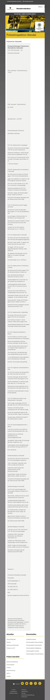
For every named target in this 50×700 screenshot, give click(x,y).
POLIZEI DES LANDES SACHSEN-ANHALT (25, 14)
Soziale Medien (10, 664)
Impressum (24, 696)
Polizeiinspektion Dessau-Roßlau (34, 642)
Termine (8, 642)
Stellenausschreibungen (12, 645)
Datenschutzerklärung (12, 662)
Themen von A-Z (10, 648)
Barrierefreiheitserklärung (27, 695)
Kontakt (8, 676)
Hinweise (23, 689)
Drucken (16, 684)
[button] (14, 1)
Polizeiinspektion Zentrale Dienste (34, 654)
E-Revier (8, 667)
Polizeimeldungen (11, 639)
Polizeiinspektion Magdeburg (33, 648)
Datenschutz (24, 691)
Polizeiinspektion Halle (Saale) (34, 645)
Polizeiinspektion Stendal (32, 651)
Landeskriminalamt (31, 639)
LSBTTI (8, 673)
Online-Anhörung (10, 670)
